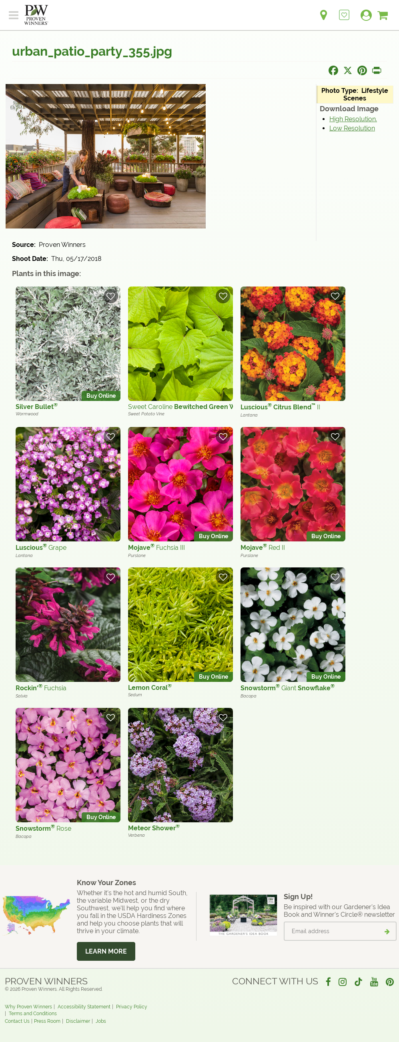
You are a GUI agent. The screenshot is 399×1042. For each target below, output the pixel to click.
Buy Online (101, 396)
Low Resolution (352, 128)
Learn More (106, 951)
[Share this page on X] (348, 70)
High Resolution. (353, 119)
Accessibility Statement (84, 1007)
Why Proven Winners (28, 1007)
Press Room (47, 1021)
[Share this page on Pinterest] (362, 70)
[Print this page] (376, 70)
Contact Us (17, 1021)
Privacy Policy (131, 1007)
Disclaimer (78, 1021)
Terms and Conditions (33, 1013)
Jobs (101, 1021)
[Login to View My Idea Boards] (344, 10)
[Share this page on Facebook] (333, 70)
